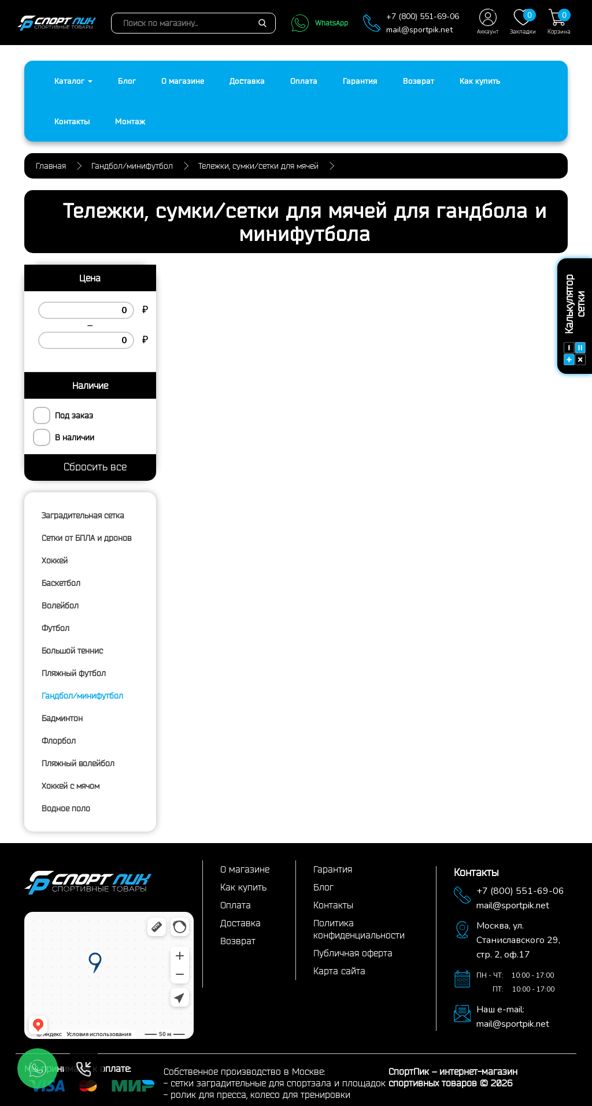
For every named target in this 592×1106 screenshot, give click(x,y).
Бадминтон (62, 718)
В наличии (74, 437)
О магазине (182, 81)
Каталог (73, 81)
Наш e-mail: (500, 1009)
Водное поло (66, 808)
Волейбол (60, 605)
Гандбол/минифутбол (82, 695)
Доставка (247, 81)
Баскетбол (61, 583)
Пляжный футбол (74, 673)
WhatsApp (319, 23)
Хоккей (55, 560)
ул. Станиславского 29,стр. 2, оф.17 (518, 940)
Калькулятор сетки (574, 319)
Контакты (72, 121)
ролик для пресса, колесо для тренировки (260, 1094)
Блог (127, 81)
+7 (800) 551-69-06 (422, 16)
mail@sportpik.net (419, 29)
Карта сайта (339, 971)
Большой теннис (72, 650)
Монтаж (130, 121)
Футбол (55, 628)
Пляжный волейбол (78, 763)
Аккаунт (487, 22)
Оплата (303, 81)
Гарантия (360, 81)
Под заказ (74, 415)
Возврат (418, 81)
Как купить (480, 81)
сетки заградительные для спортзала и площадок (278, 1083)
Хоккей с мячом (70, 785)
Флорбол (59, 740)
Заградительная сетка (83, 515)
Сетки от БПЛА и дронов (86, 538)
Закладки (523, 22)
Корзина (559, 22)
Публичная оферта (353, 953)
